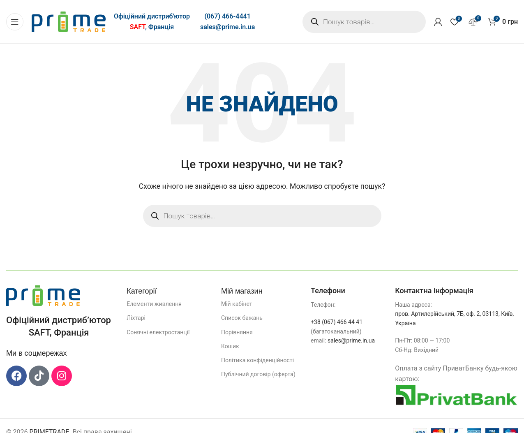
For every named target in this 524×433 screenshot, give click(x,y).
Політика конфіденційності (257, 360)
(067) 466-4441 (227, 16)
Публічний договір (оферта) (258, 374)
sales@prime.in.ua (227, 27)
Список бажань (242, 318)
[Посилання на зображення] (43, 295)
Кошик (230, 346)
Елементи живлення (154, 304)
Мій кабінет (236, 304)
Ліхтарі (136, 318)
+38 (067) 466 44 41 (336, 322)
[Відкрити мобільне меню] (15, 22)
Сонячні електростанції (158, 332)
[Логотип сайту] (69, 21)
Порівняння (237, 332)
